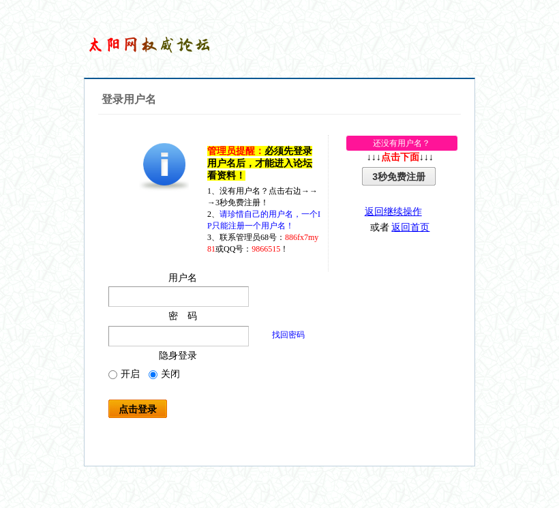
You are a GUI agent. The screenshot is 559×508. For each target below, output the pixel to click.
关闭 (164, 374)
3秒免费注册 (398, 176)
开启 (124, 374)
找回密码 (288, 335)
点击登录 (138, 409)
